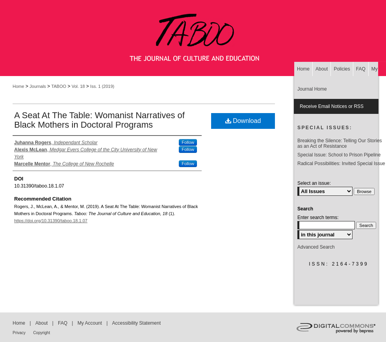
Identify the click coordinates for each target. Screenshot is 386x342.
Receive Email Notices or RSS (332, 106)
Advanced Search (316, 247)
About (41, 323)
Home (18, 86)
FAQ (62, 323)
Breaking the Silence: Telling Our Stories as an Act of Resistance (339, 143)
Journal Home (312, 89)
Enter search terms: (318, 217)
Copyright (41, 333)
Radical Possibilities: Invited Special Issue (341, 163)
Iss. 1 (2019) (102, 86)
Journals (38, 86)
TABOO (58, 86)
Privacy (19, 333)
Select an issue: (314, 183)
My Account (90, 323)
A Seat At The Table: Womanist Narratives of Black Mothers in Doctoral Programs (99, 120)
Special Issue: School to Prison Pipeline (338, 155)
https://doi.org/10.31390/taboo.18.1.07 (50, 220)
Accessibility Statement (136, 323)
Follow (188, 142)
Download (243, 120)
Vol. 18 (78, 86)
